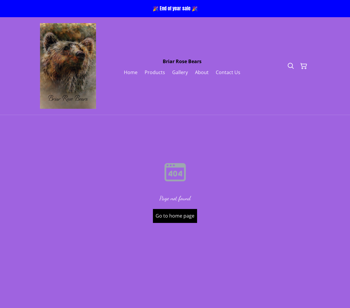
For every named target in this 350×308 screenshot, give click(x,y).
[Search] (290, 66)
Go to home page (175, 216)
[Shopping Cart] (303, 66)
